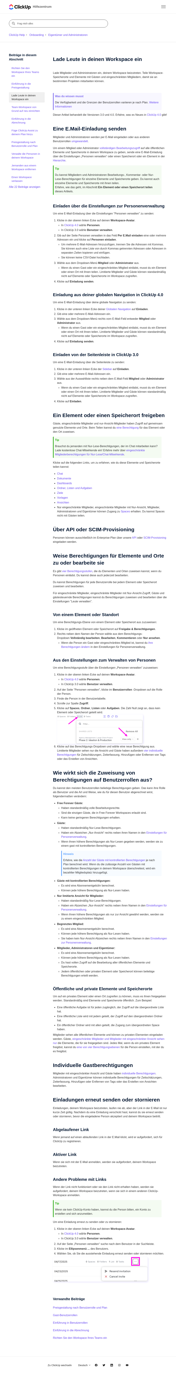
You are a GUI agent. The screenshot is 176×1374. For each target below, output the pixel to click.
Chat (60, 473)
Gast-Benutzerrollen (65, 1315)
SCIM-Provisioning (155, 537)
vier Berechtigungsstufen (77, 571)
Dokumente (64, 478)
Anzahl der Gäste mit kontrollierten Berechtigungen (114, 860)
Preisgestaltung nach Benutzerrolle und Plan (80, 1307)
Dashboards (64, 483)
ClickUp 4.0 (154, 114)
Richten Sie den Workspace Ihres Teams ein (80, 1337)
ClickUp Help (17, 34)
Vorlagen (62, 497)
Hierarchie (59, 160)
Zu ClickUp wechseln (60, 1365)
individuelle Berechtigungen (139, 1073)
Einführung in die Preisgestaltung (21, 85)
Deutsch (84, 1365)
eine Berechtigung (128, 427)
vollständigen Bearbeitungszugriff (120, 148)
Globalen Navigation (118, 309)
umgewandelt (80, 141)
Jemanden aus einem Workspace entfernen (24, 167)
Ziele (60, 492)
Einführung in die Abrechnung (71, 1330)
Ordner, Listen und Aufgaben (74, 488)
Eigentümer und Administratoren (68, 34)
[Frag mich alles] (59, 23)
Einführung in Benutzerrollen (70, 1322)
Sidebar (107, 369)
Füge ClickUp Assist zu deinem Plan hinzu (25, 132)
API (134, 537)
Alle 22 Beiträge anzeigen (24, 186)
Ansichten (63, 502)
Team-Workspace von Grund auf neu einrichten (26, 109)
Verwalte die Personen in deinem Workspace (26, 155)
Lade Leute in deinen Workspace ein (24, 97)
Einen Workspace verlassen (22, 179)
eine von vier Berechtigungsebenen (98, 1047)
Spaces (125, 511)
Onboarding (36, 34)
